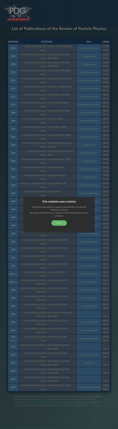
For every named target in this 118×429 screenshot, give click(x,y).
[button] (59, 214)
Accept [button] (59, 223)
